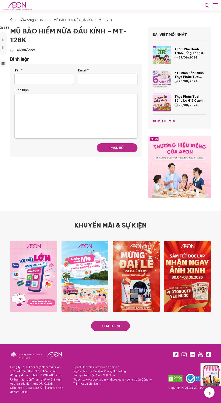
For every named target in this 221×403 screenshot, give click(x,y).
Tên (18, 70)
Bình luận (21, 90)
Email (83, 70)
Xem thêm (162, 121)
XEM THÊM (110, 326)
